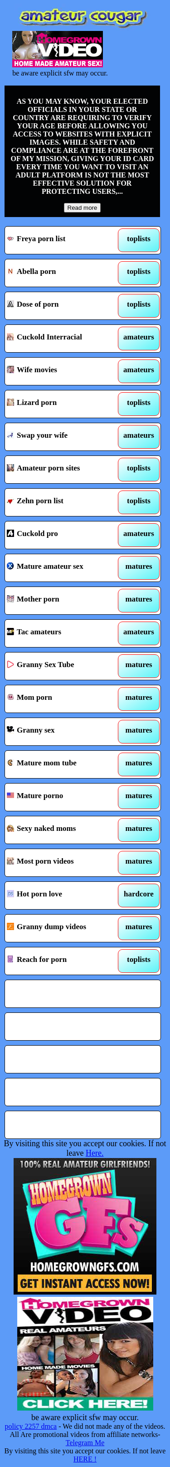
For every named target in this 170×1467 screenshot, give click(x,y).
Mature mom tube (63, 764)
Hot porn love (63, 895)
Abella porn (63, 273)
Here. (94, 1153)
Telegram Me (85, 1443)
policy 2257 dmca (31, 1426)
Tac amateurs (63, 633)
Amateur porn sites (63, 469)
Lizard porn (63, 404)
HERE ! (85, 1459)
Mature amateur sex (63, 568)
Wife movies (63, 371)
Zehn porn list (63, 502)
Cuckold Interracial (63, 338)
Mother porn (63, 600)
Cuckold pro (63, 535)
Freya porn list (63, 240)
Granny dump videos (63, 928)
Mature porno (63, 797)
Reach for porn (63, 961)
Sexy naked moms (63, 830)
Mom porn (63, 699)
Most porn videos (63, 863)
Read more (82, 207)
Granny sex (63, 732)
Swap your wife (63, 437)
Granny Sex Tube (63, 666)
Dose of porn (63, 306)
